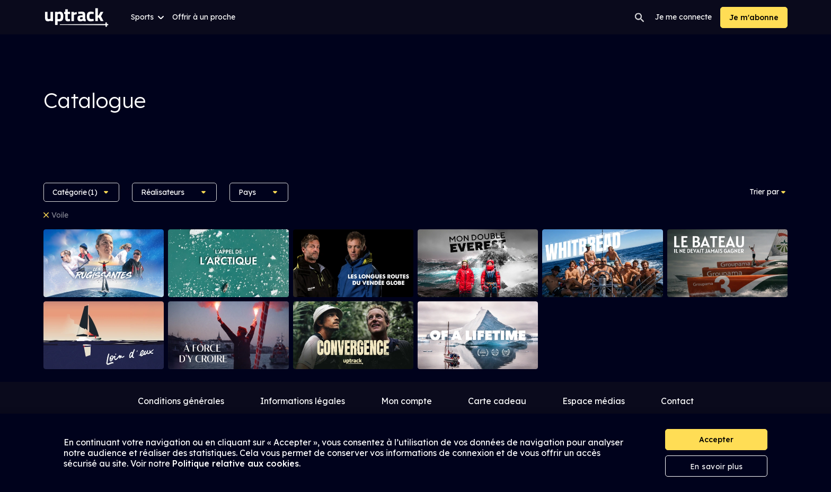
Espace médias (593, 401)
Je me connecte (683, 17)
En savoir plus (716, 466)
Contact (677, 401)
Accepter (716, 439)
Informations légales (302, 401)
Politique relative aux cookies (235, 463)
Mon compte (406, 401)
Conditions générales (181, 401)
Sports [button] (147, 17)
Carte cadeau (497, 401)
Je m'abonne (754, 17)
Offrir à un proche (203, 17)
